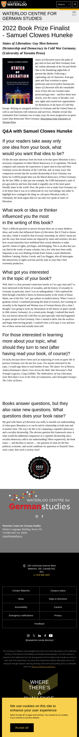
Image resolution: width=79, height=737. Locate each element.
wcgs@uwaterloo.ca (12, 536)
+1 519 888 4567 (41, 575)
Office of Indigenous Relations (43, 667)
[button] (64, 4)
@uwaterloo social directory (39, 640)
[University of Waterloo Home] (14, 4)
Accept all (22, 727)
